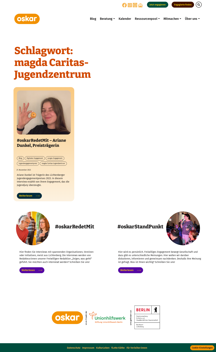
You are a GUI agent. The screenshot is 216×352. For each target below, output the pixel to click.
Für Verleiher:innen (137, 347)
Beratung (106, 19)
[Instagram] (130, 6)
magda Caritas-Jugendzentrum (53, 164)
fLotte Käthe (118, 347)
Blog (93, 19)
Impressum (88, 347)
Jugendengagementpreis (28, 164)
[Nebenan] (135, 5)
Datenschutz (73, 347)
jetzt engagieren (158, 4)
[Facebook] (124, 6)
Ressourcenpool (146, 19)
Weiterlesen (29, 196)
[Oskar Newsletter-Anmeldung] (140, 5)
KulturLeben (103, 347)
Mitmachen (171, 19)
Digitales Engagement (35, 158)
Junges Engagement (55, 158)
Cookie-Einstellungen (202, 347)
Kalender (125, 19)
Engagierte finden (183, 4)
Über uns (191, 19)
